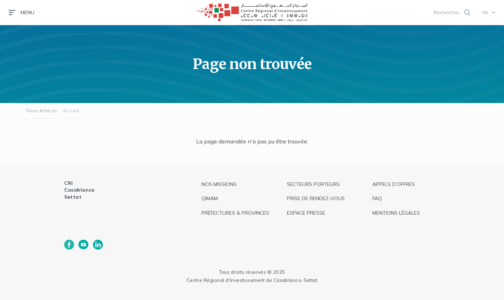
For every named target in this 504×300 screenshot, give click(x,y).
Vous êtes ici (41, 110)
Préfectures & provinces (235, 213)
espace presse (306, 213)
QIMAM (209, 198)
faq (377, 198)
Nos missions (219, 184)
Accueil (71, 110)
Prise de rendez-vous (316, 198)
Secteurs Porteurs (313, 184)
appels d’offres (393, 184)
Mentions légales (396, 213)
